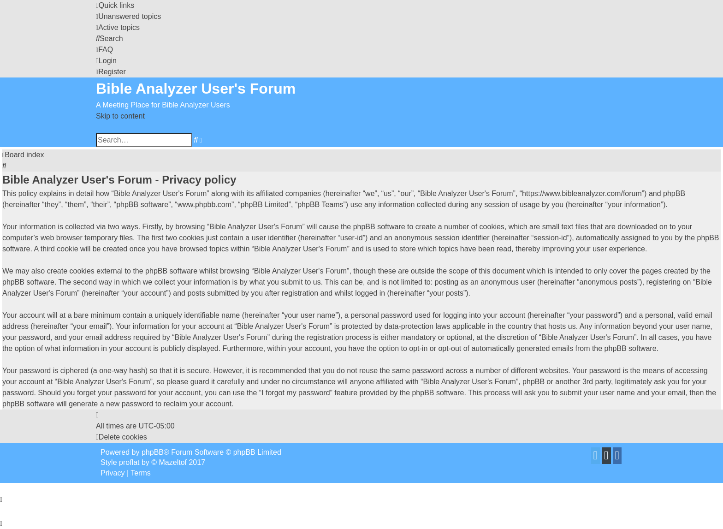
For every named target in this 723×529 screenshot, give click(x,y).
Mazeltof (173, 462)
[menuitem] (128, 16)
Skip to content (120, 116)
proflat (129, 462)
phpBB (153, 452)
